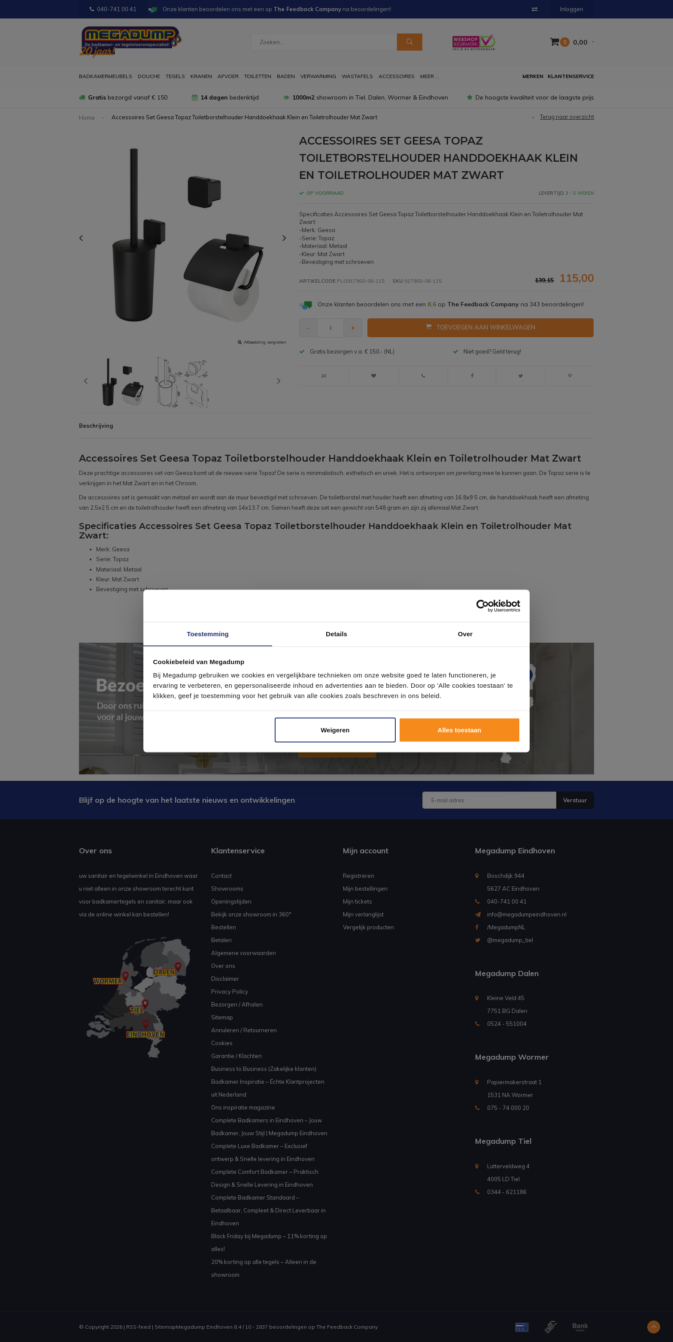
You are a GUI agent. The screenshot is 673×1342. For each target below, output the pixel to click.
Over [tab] (465, 633)
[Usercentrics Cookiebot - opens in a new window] (482, 605)
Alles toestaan (460, 730)
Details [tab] (336, 633)
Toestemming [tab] (208, 633)
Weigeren (335, 730)
